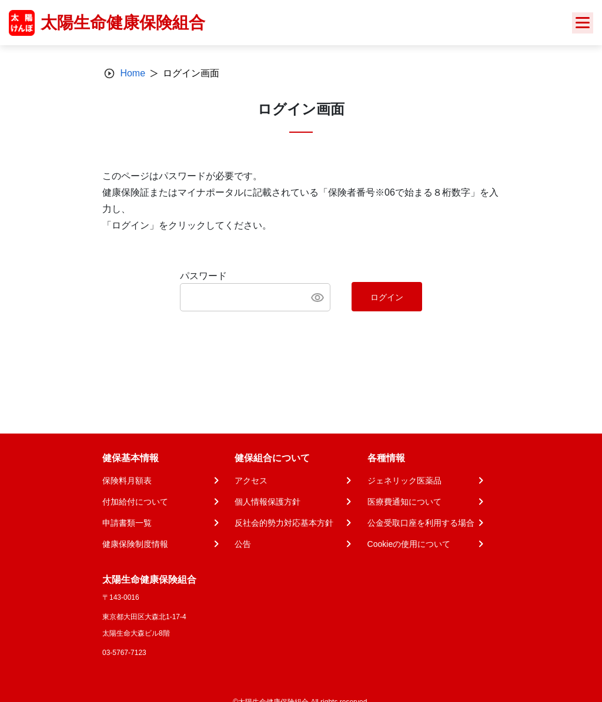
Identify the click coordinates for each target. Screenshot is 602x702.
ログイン (386, 297)
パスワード (203, 276)
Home (132, 73)
